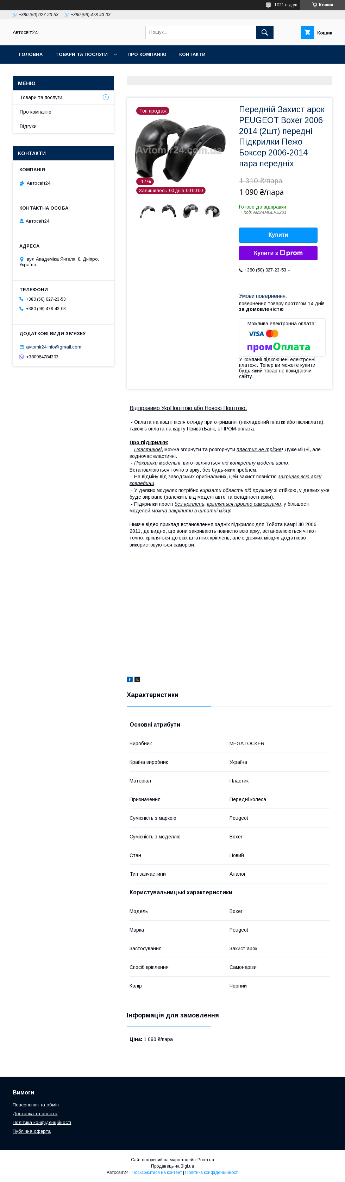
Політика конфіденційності (42, 1122)
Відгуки (28, 126)
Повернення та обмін (36, 1104)
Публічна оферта (32, 1131)
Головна (31, 54)
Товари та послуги (81, 54)
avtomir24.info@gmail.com (53, 347)
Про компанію (147, 54)
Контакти (192, 54)
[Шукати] (265, 32)
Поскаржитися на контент (157, 1172)
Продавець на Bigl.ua (172, 1166)
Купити (278, 235)
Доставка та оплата (35, 1113)
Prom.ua (205, 1159)
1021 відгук (285, 4)
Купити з (278, 253)
